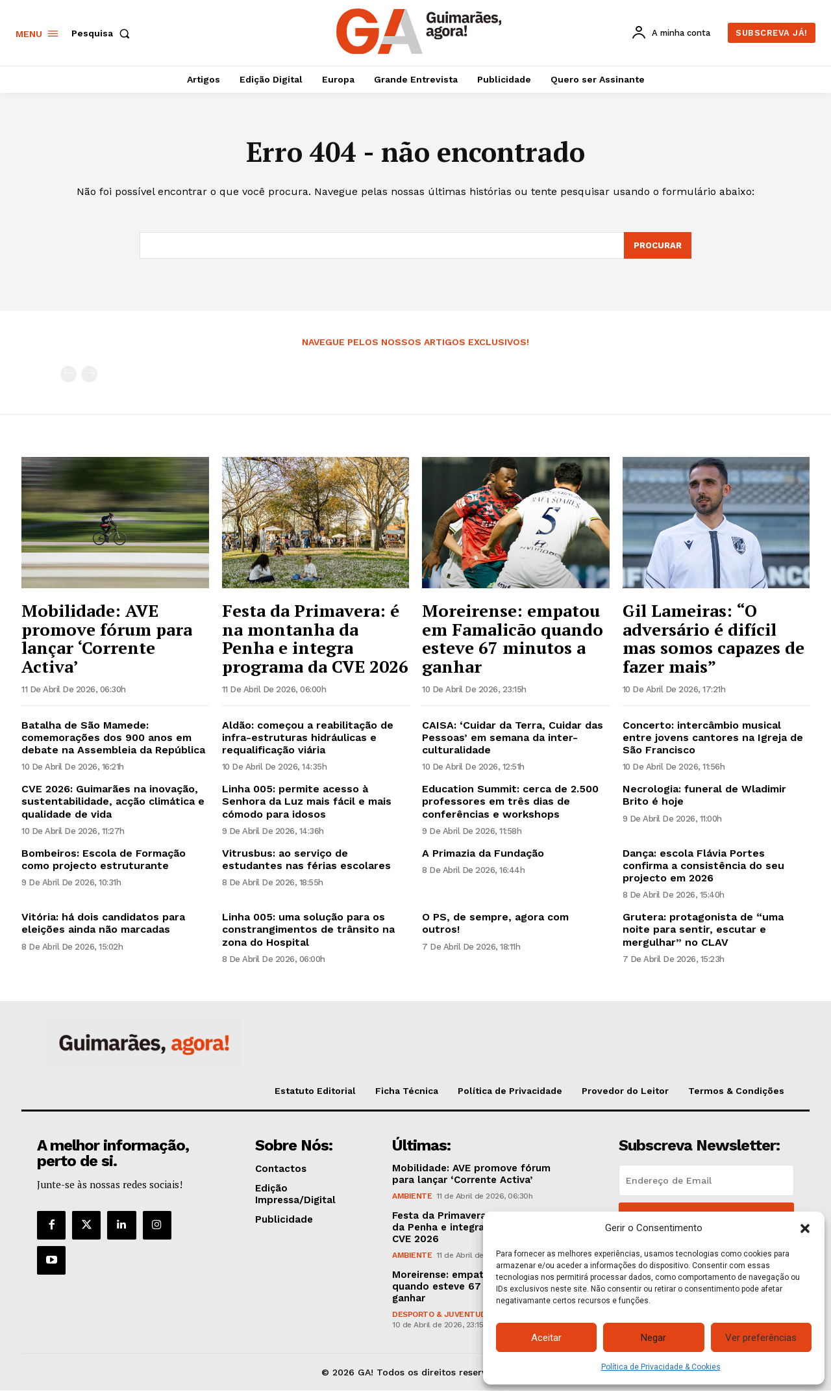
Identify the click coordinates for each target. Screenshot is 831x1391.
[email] (706, 1180)
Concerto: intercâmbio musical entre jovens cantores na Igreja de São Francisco (713, 737)
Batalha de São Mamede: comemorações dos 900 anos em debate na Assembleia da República (113, 737)
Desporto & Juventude (441, 1314)
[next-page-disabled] (89, 375)
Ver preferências (761, 1338)
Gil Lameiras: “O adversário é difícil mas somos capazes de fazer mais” (713, 638)
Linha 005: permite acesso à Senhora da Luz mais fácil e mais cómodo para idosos (306, 801)
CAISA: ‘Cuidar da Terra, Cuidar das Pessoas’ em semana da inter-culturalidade (512, 737)
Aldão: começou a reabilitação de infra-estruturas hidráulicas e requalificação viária (307, 737)
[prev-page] (68, 375)
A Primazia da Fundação (483, 853)
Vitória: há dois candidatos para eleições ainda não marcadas (103, 923)
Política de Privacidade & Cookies (661, 1367)
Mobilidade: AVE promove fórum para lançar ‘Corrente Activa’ (106, 638)
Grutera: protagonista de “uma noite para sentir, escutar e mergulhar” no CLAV (703, 929)
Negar (653, 1338)
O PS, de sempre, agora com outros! (495, 923)
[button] (805, 1228)
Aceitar (546, 1338)
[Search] (657, 245)
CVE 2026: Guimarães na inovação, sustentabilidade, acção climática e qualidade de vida (113, 801)
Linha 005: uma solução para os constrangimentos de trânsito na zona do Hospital (308, 929)
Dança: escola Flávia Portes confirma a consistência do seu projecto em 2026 (703, 865)
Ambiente (412, 1196)
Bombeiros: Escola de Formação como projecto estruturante (103, 859)
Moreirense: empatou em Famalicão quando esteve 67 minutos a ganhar (512, 638)
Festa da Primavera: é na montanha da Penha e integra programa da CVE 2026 (315, 638)
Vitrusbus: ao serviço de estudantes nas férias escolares (306, 859)
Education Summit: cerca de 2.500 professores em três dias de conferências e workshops (510, 801)
